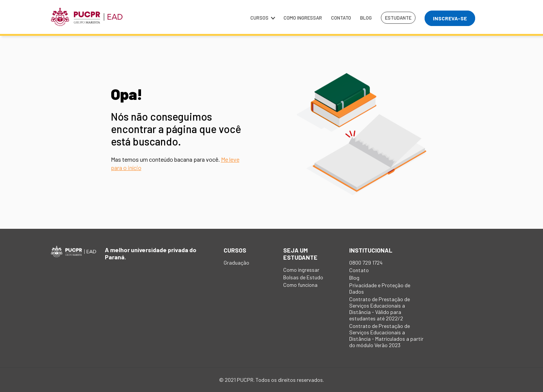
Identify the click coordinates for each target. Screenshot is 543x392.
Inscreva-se (450, 18)
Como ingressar (303, 18)
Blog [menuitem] (354, 277)
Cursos (262, 18)
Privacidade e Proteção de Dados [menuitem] (379, 288)
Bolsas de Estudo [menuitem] (303, 277)
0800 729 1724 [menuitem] (366, 262)
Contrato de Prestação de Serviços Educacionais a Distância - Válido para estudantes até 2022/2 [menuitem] (379, 309)
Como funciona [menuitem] (300, 285)
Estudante (398, 18)
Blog (366, 18)
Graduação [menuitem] (236, 262)
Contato (341, 18)
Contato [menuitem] (359, 270)
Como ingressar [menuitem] (301, 269)
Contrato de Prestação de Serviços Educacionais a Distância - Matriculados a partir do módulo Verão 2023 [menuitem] (386, 335)
